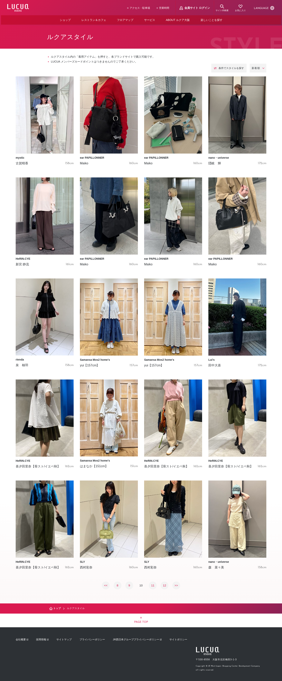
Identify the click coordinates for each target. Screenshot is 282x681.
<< (106, 583)
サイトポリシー (178, 638)
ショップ (65, 19)
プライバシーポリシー (92, 638)
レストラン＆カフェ (93, 19)
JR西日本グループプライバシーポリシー (137, 638)
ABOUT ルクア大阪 (178, 19)
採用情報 (42, 638)
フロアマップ (125, 19)
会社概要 (22, 638)
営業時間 (163, 7)
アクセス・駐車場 (139, 7)
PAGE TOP (141, 619)
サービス (149, 19)
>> (176, 583)
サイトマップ (64, 638)
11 (153, 583)
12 (164, 583)
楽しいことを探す (211, 19)
